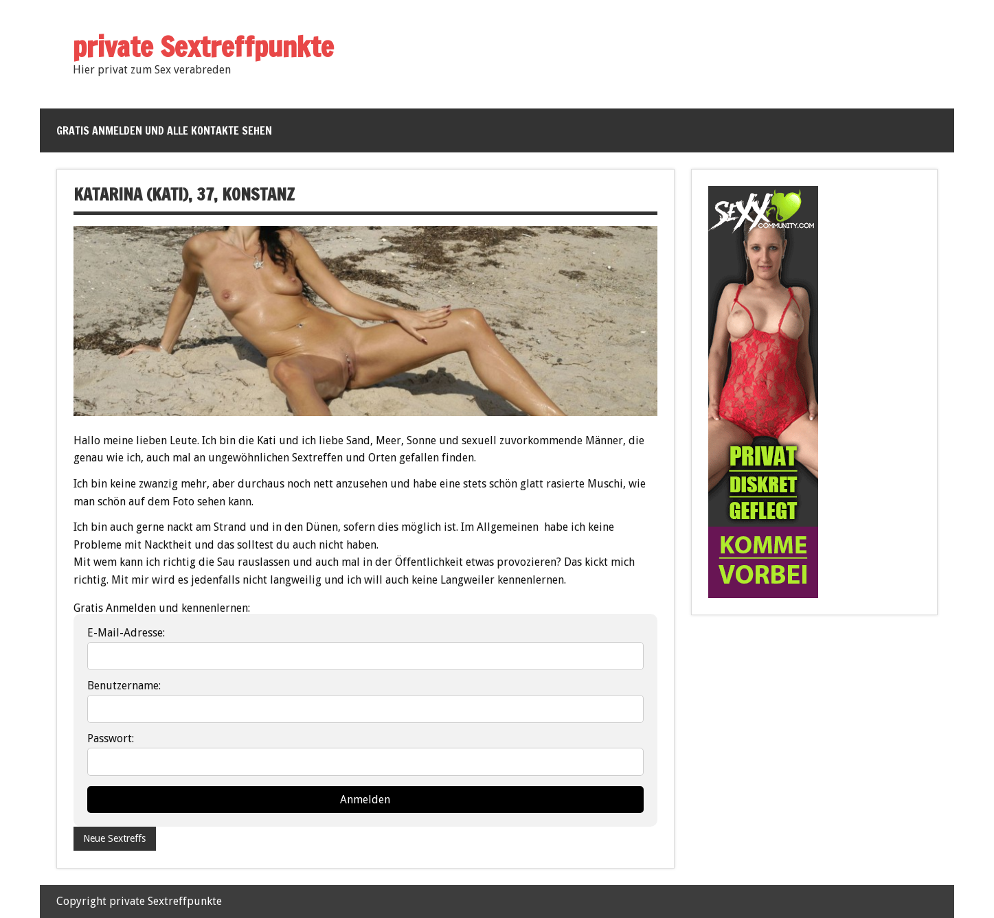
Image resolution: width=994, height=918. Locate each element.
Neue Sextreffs (114, 838)
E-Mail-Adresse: (126, 633)
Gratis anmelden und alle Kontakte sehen (164, 130)
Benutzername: (124, 685)
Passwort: (110, 738)
